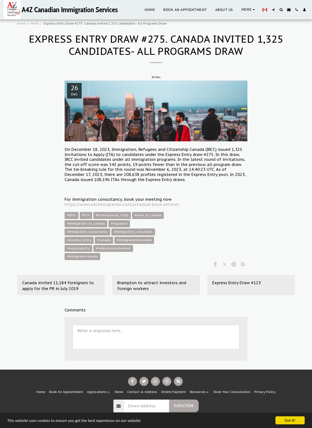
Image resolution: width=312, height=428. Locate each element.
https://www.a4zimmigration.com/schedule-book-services (122, 204)
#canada (104, 240)
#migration (119, 223)
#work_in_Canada (148, 215)
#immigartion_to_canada (86, 223)
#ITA (86, 215)
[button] (273, 9)
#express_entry (79, 240)
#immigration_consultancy (87, 232)
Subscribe (184, 405)
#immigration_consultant (133, 232)
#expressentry (78, 248)
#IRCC (71, 215)
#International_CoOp (112, 215)
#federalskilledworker (113, 248)
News (34, 23)
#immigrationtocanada (134, 240)
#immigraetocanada (82, 256)
